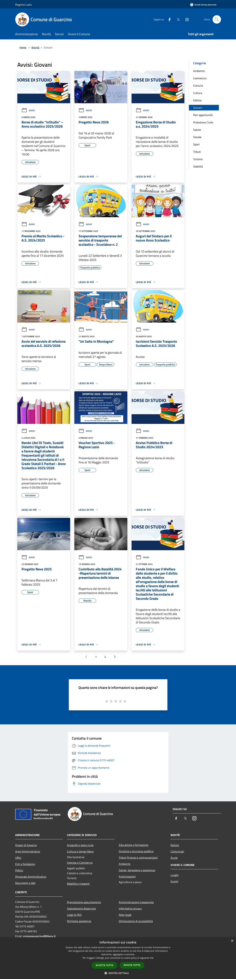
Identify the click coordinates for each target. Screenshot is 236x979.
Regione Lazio (23, 4)
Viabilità (198, 166)
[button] (118, 973)
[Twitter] (176, 19)
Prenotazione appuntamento (84, 902)
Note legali (125, 915)
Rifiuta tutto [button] (132, 965)
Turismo (198, 159)
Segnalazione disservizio (81, 908)
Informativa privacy (130, 908)
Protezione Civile (203, 122)
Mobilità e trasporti (78, 884)
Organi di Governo (26, 845)
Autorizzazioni (127, 876)
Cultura (197, 93)
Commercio (199, 78)
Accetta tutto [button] (104, 965)
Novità (35, 47)
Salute (197, 130)
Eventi (174, 881)
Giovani (197, 108)
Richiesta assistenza (79, 921)
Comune (198, 85)
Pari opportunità (203, 115)
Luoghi (175, 875)
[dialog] (118, 958)
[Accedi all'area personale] (203, 5)
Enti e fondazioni (25, 864)
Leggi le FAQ (74, 915)
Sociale (197, 137)
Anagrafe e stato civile (80, 845)
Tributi (197, 152)
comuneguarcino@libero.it (39, 936)
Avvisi (28, 110)
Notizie (175, 845)
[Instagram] (185, 19)
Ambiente (199, 71)
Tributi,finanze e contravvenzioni (138, 857)
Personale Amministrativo (30, 877)
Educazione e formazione (133, 845)
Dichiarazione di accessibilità (136, 921)
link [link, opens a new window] (151, 957)
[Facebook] (168, 19)
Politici (19, 870)
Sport (196, 144)
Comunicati (177, 851)
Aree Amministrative (27, 851)
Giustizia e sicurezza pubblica (136, 851)
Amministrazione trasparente (136, 902)
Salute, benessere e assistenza (137, 870)
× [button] (232, 941)
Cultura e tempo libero (80, 851)
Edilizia (197, 100)
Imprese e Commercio (80, 863)
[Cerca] (217, 19)
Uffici (18, 858)
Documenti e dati (25, 883)
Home (22, 47)
